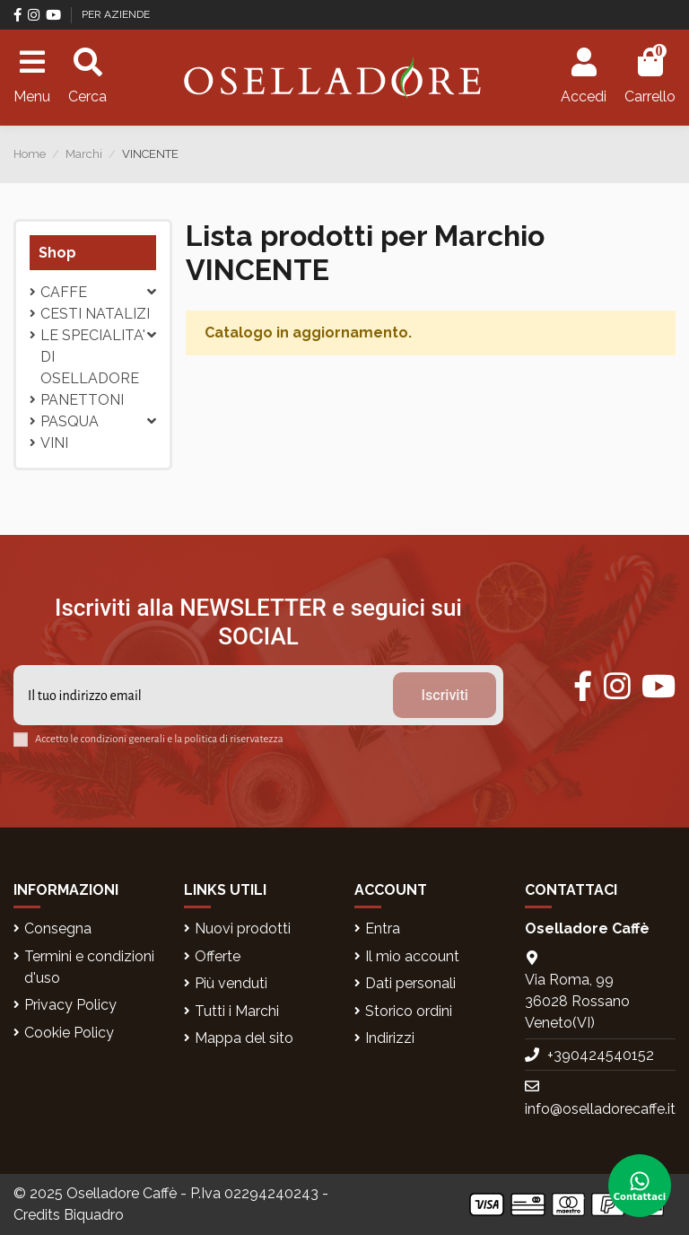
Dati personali (410, 983)
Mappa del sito (244, 1038)
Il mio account (412, 956)
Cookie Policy (69, 1032)
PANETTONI (82, 399)
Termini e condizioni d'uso (89, 967)
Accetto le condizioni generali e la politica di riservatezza (159, 739)
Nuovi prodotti (243, 928)
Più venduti (231, 983)
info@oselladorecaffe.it (600, 1108)
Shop (57, 252)
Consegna (58, 928)
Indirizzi (389, 1038)
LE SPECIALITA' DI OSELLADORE (92, 357)
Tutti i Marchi (237, 1011)
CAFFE (63, 292)
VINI (54, 442)
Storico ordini (408, 1011)
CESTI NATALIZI (95, 313)
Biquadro (94, 1214)
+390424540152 (600, 1055)
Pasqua (69, 421)
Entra (382, 928)
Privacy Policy (70, 1004)
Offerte (217, 956)
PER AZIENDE (116, 14)
